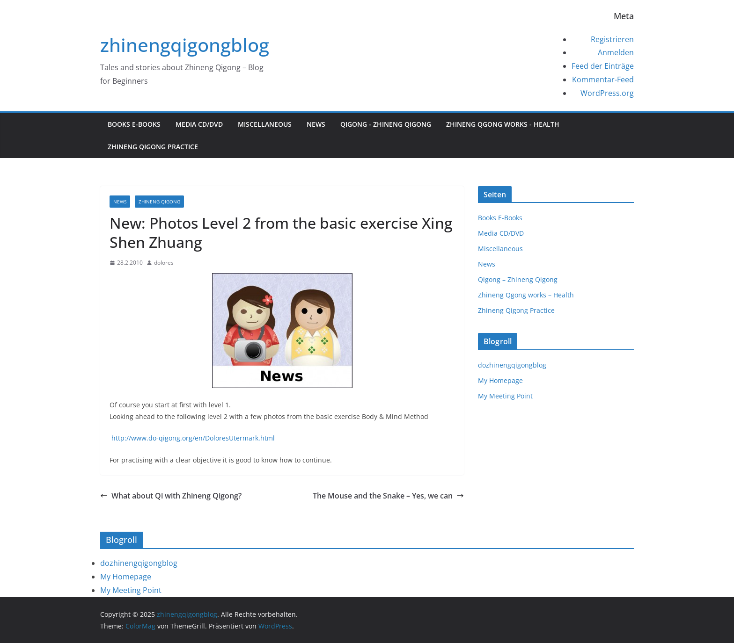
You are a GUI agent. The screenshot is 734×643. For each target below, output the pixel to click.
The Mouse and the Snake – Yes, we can (388, 496)
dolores (164, 263)
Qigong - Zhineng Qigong (385, 124)
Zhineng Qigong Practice (153, 146)
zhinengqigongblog (184, 45)
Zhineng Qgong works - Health (502, 124)
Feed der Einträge (603, 66)
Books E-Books (134, 124)
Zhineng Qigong (159, 201)
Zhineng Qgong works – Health (526, 294)
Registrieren (612, 39)
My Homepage (500, 380)
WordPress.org (607, 93)
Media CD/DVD (199, 124)
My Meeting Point (505, 395)
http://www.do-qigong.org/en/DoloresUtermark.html (192, 437)
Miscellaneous (265, 124)
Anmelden (616, 52)
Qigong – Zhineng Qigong (518, 279)
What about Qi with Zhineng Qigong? (171, 496)
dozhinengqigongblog (512, 365)
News (316, 124)
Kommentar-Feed (603, 79)
